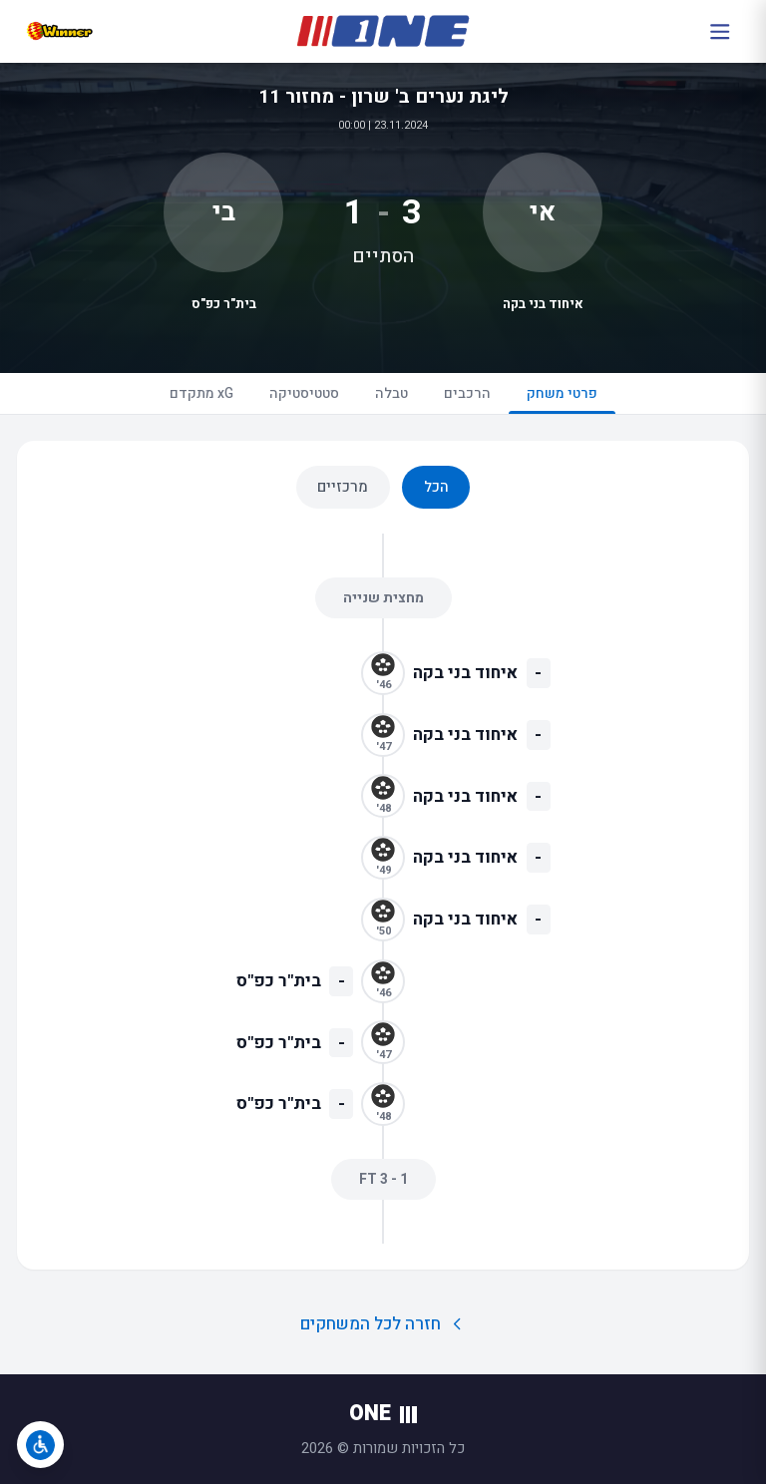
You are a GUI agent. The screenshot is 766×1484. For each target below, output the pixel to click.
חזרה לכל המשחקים (383, 1323)
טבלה (391, 393)
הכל (436, 487)
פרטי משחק (562, 398)
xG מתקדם (201, 393)
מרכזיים (342, 487)
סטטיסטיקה (304, 393)
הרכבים (467, 393)
